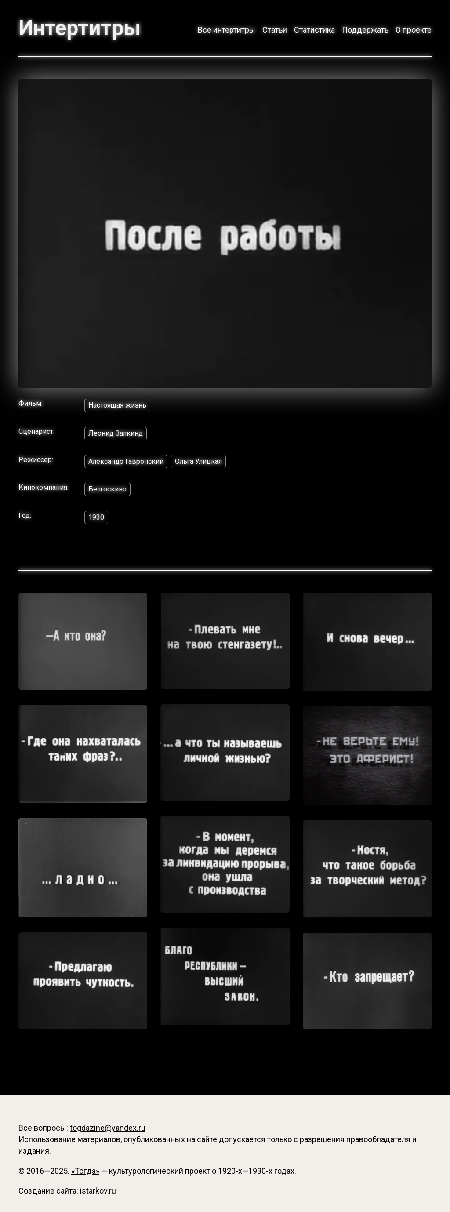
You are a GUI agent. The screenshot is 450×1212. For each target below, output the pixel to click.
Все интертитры (226, 29)
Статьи (274, 29)
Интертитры (80, 28)
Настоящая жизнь (117, 405)
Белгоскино (107, 489)
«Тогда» (85, 1171)
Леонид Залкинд (115, 433)
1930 (96, 517)
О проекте (414, 29)
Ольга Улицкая (199, 462)
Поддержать (365, 29)
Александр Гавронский (126, 462)
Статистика (314, 29)
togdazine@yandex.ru (107, 1128)
